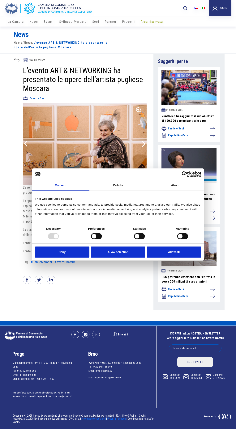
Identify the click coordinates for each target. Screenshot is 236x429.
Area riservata (152, 21)
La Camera (15, 21)
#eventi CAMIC (65, 262)
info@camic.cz (28, 374)
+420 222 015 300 (26, 370)
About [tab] (175, 185)
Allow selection (118, 252)
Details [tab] (118, 185)
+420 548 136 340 (102, 366)
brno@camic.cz (104, 370)
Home (18, 42)
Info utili (120, 334)
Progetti (128, 21)
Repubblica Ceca (188, 135)
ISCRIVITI (195, 362)
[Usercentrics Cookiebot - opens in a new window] (184, 174)
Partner (110, 21)
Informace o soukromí (93, 418)
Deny (62, 252)
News (33, 21)
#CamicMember (41, 262)
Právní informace (116, 418)
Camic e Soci (34, 98)
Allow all (174, 252)
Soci (95, 21)
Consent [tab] (61, 185)
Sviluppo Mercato (72, 21)
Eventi (49, 21)
